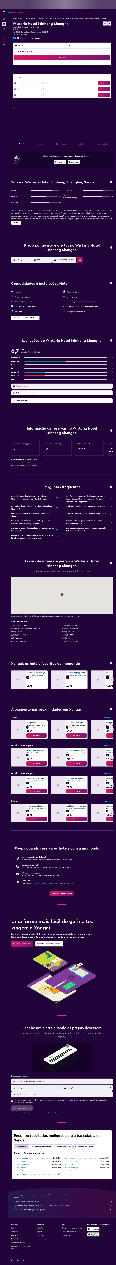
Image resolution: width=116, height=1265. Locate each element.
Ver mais (107, 718)
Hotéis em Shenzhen (69, 1161)
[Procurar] (4, 24)
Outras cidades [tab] (21, 1146)
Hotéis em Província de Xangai (59, 18)
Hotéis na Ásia (30, 18)
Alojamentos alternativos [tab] (41, 1146)
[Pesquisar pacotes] (4, 33)
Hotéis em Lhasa (68, 1171)
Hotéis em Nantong (21, 1171)
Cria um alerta (47, 883)
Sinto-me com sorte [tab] (63, 1146)
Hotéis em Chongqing (22, 1164)
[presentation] (74, 161)
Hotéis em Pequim (21, 1158)
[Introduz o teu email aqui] (64, 1094)
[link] (36, 735)
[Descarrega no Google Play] (60, 162)
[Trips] (4, 45)
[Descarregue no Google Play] (93, 1229)
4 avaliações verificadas (30, 38)
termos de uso (41, 1113)
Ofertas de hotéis (18, 18)
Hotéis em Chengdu (21, 1161)
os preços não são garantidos (65, 1195)
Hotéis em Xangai (77, 18)
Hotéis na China (42, 18)
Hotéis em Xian (67, 1164)
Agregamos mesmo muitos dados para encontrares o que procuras (63, 1205)
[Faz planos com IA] (4, 38)
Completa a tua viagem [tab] (84, 1146)
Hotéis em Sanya (20, 1168)
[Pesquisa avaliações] (63, 386)
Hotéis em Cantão (68, 1158)
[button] (3, 12)
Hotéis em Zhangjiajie (70, 1168)
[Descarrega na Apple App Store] (93, 1234)
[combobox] (64, 1081)
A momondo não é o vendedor (63, 1201)
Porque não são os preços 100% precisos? (63, 1209)
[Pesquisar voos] (4, 19)
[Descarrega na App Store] (74, 162)
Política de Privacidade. (55, 1113)
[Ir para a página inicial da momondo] (15, 12)
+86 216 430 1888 (20, 35)
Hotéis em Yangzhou (21, 1174)
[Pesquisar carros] (4, 28)
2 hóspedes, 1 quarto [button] (23, 51)
